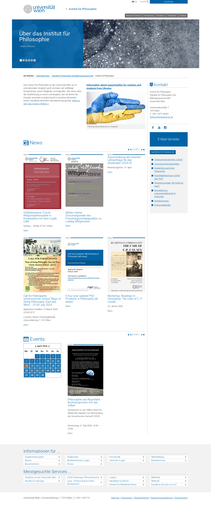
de (134, 1)
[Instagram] (165, 128)
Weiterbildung (157, 457)
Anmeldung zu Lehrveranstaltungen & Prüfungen (164, 193)
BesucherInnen (32, 464)
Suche (144, 1)
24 (48, 370)
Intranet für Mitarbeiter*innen (122, 484)
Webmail (155, 481)
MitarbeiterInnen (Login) (78, 460)
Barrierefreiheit (141, 497)
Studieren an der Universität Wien (40, 477)
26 (58, 370)
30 (42, 375)
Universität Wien (43, 76)
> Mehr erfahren (27, 46)
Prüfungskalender (162, 205)
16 (42, 365)
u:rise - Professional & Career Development (80, 482)
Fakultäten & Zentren (119, 481)
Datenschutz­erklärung (162, 497)
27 (26, 375)
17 (48, 365)
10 (48, 361)
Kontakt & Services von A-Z (164, 484)
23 (42, 370)
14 (32, 365)
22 (37, 370)
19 (58, 365)
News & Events (133, 15)
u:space (113, 477)
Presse (70, 464)
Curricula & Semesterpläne (166, 164)
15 (37, 365)
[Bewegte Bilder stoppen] (34, 60)
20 (26, 370)
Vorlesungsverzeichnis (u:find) (168, 159)
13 (26, 365)
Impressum (127, 497)
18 (53, 365)
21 (32, 370)
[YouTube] (159, 128)
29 (37, 375)
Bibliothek (155, 477)
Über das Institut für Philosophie (44, 36)
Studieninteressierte (34, 457)
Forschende (114, 457)
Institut (182, 15)
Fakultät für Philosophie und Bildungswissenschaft (72, 76)
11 (53, 361)
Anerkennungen (161, 201)
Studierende (72, 457)
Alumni (28, 460)
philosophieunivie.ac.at (161, 117)
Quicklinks (168, 1)
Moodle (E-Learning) (34, 481)
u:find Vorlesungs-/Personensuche (83, 477)
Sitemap (115, 497)
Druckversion (181, 497)
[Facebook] (153, 128)
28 (32, 375)
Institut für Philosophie (82, 9)
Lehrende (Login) (117, 460)
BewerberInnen (158, 460)
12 (58, 361)
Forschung (149, 15)
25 (53, 370)
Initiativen (172, 15)
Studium (160, 15)
